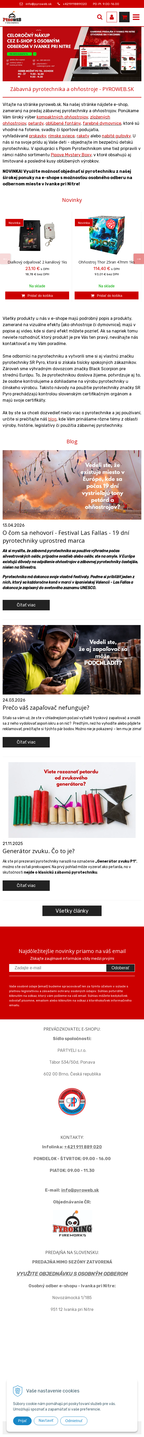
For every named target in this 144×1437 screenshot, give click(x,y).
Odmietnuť (73, 1421)
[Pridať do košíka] (37, 295)
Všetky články (72, 911)
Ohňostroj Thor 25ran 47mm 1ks (107, 262)
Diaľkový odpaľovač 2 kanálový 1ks (37, 262)
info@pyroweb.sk (39, 4)
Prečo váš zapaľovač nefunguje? (46, 707)
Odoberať (120, 968)
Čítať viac (26, 604)
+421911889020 (75, 4)
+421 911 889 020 (83, 1146)
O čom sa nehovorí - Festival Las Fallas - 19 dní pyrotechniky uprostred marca (66, 536)
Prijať (22, 1421)
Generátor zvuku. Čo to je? (39, 851)
